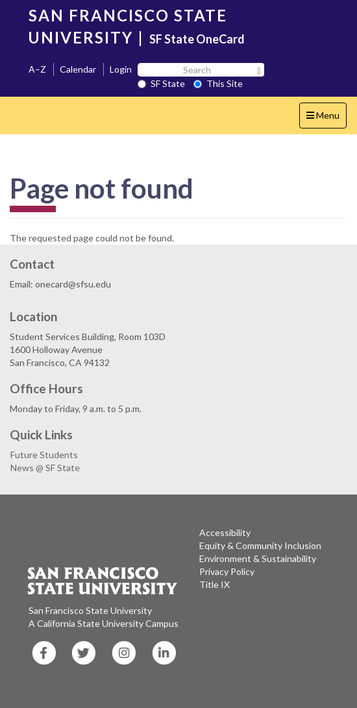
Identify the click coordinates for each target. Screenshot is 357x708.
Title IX (214, 584)
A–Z (37, 69)
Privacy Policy (226, 571)
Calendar (78, 69)
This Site (218, 83)
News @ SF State (45, 467)
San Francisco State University (90, 610)
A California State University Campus (103, 623)
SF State (161, 83)
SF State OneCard (197, 39)
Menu (326, 118)
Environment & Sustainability (257, 558)
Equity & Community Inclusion (260, 545)
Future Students (44, 454)
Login (121, 69)
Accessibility (225, 532)
